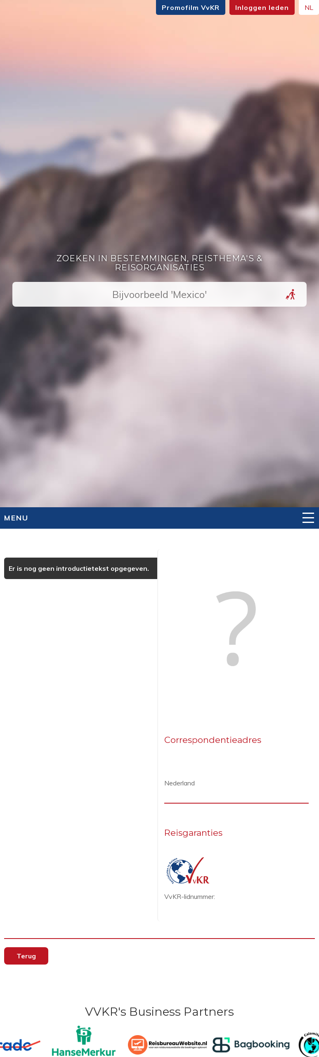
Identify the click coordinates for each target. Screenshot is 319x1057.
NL (309, 7)
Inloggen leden (262, 7)
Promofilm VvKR (191, 7)
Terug (26, 956)
